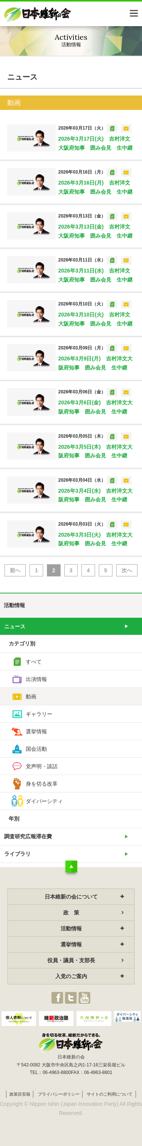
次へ (127, 570)
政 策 (71, 913)
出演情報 (36, 679)
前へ (15, 570)
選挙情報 (36, 731)
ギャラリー (39, 714)
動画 (31, 697)
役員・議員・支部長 (71, 960)
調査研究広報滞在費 (28, 836)
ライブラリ (17, 854)
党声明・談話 (42, 766)
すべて (34, 662)
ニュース (14, 626)
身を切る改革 (42, 784)
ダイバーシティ (44, 801)
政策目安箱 (19, 1094)
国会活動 (36, 749)
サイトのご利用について (110, 1094)
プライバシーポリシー (59, 1094)
